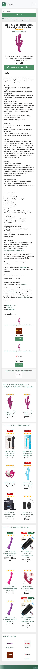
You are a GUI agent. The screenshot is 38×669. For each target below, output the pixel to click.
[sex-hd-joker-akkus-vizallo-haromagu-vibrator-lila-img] (10, 403)
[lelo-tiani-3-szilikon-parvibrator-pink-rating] (10, 466)
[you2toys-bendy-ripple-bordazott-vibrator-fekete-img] (10, 442)
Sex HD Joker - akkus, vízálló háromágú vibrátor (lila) (19, 325)
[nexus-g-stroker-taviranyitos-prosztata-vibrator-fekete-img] (10, 504)
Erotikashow (11, 309)
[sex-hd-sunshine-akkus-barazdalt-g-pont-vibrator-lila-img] (10, 543)
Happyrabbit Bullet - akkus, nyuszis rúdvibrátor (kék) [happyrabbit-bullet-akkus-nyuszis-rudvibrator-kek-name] (27, 453)
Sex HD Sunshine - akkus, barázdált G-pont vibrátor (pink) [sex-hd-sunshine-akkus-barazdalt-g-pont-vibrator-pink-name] (10, 588)
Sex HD (10, 307)
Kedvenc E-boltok (9, 636)
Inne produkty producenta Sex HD (16, 527)
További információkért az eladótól (19, 374)
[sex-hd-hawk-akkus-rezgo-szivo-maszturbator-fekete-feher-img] (27, 543)
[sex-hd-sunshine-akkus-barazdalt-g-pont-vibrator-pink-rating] (10, 570)
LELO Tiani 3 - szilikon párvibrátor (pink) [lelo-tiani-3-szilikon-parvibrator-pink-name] (10, 483)
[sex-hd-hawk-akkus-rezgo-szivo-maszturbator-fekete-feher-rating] (27, 535)
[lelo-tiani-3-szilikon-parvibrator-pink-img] (10, 474)
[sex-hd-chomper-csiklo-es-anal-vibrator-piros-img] (27, 578)
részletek (23, 284)
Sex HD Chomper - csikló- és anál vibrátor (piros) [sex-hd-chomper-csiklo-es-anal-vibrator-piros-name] (27, 588)
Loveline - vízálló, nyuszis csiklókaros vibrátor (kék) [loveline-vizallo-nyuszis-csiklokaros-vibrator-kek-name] (27, 484)
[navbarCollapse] (33, 4)
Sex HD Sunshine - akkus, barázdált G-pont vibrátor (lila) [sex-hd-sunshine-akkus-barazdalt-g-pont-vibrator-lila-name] (10, 553)
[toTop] (35, 668)
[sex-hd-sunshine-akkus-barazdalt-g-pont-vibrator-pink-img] (10, 578)
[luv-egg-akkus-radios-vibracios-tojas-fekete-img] (27, 504)
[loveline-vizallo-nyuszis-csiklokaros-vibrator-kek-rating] (27, 466)
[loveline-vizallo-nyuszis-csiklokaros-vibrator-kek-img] (27, 474)
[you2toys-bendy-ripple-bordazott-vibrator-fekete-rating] (10, 434)
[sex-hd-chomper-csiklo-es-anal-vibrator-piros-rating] (27, 570)
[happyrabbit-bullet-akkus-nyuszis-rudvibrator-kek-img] (27, 442)
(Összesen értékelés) (19, 31)
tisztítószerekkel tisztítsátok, (21, 297)
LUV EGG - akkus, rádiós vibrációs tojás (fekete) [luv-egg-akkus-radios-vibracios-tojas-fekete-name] (27, 514)
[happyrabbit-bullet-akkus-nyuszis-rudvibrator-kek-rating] (27, 434)
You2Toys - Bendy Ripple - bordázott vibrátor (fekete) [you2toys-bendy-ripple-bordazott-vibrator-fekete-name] (10, 453)
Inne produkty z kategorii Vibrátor (16, 426)
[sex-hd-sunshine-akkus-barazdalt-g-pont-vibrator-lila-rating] (10, 535)
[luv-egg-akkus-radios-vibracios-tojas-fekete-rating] (27, 496)
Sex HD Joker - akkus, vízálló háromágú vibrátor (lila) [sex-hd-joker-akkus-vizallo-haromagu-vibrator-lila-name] (10, 413)
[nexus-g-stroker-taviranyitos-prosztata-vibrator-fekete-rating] (10, 496)
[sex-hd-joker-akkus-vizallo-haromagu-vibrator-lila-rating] (10, 395)
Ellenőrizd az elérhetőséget (19, 67)
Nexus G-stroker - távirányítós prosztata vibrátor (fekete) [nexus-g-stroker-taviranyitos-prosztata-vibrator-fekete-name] (10, 514)
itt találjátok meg (12, 292)
